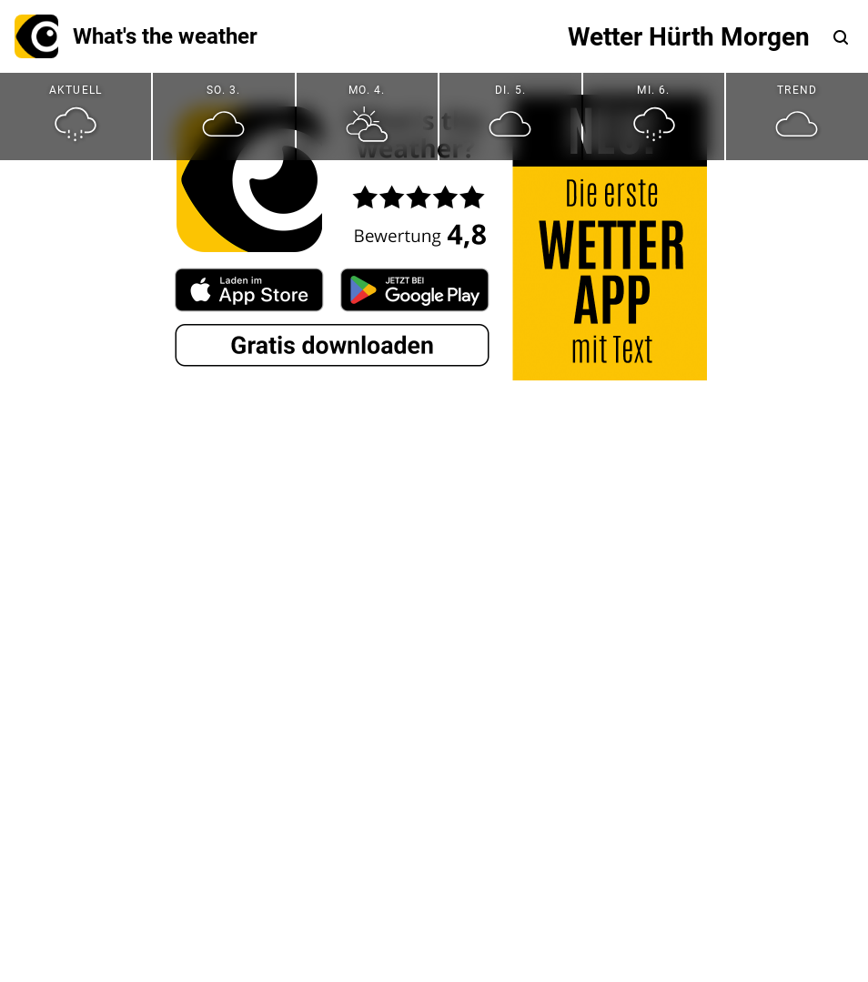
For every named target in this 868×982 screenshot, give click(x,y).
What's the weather (136, 36)
